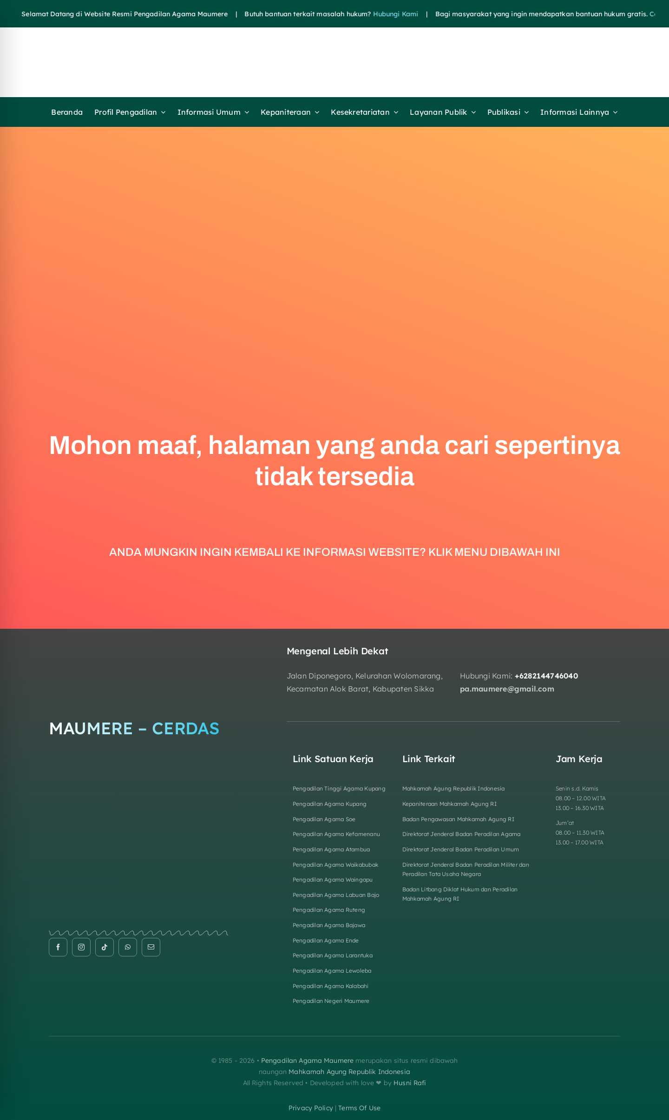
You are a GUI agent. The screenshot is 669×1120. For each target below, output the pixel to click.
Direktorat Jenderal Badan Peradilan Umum (460, 849)
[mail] (151, 947)
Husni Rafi (410, 1083)
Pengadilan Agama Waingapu (333, 879)
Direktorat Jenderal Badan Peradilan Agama (461, 833)
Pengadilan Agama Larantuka (333, 955)
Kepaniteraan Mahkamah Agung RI (449, 803)
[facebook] (58, 947)
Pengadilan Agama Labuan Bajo (336, 894)
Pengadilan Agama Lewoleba (332, 970)
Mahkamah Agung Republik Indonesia (453, 788)
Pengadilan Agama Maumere (307, 1060)
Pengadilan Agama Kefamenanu (336, 833)
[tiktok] (104, 947)
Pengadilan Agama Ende (326, 940)
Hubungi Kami (374, 14)
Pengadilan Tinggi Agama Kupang (339, 788)
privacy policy (311, 1108)
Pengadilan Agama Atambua (331, 849)
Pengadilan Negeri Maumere (331, 1000)
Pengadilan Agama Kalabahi (331, 985)
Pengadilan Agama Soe (324, 819)
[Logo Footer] (138, 649)
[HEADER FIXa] (265, 43)
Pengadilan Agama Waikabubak (335, 864)
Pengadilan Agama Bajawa (329, 925)
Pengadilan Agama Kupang (330, 803)
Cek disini (643, 14)
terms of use (359, 1108)
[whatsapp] (127, 947)
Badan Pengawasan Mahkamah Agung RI (458, 819)
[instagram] (81, 947)
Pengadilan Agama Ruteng (329, 909)
